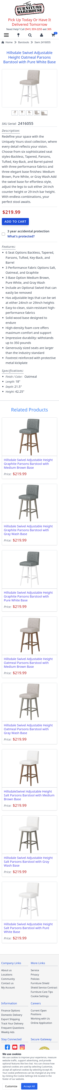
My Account (8, 987)
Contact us (7, 983)
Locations (6, 974)
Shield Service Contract (44, 987)
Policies (35, 979)
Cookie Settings (40, 996)
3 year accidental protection (28, 231)
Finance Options (10, 1010)
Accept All (29, 1086)
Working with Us (40, 1018)
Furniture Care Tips (42, 992)
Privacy (35, 974)
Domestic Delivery (11, 1015)
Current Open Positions (39, 1012)
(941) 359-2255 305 (38, 29)
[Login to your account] (41, 35)
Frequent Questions (12, 1028)
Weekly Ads (7, 1032)
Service (35, 970)
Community (8, 979)
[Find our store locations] (18, 35)
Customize (11, 1086)
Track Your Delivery (12, 1023)
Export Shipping (10, 1019)
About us (6, 970)
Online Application (41, 1023)
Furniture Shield (40, 983)
